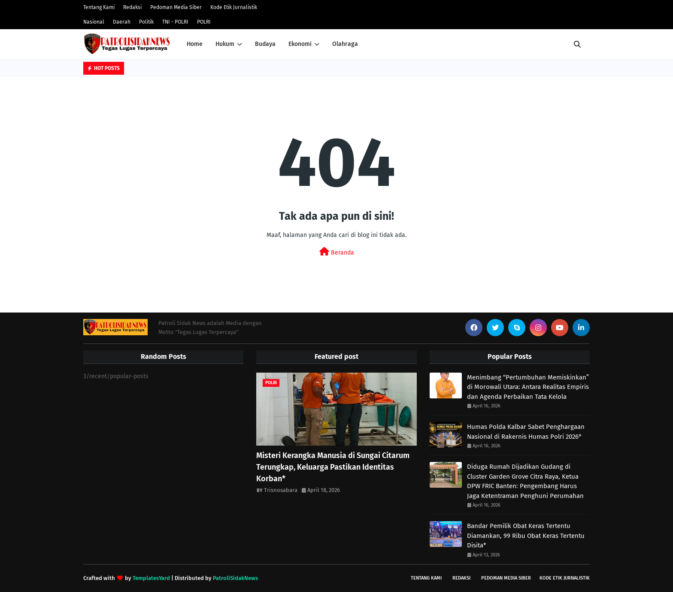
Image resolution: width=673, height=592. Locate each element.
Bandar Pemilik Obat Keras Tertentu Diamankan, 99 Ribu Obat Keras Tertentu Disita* (526, 535)
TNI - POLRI (175, 22)
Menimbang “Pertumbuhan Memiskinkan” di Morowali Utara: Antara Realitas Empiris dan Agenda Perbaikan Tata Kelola (528, 387)
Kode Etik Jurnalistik (233, 7)
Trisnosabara (280, 490)
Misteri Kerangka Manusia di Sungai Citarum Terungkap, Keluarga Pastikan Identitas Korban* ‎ (332, 467)
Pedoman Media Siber (176, 7)
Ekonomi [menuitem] (300, 44)
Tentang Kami (99, 7)
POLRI (204, 22)
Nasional (93, 22)
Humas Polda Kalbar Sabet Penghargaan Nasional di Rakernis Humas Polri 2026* (526, 431)
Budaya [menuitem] (265, 44)
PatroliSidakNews (235, 578)
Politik (146, 22)
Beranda (336, 251)
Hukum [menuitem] (224, 44)
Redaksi (132, 7)
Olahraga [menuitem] (345, 44)
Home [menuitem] (195, 44)
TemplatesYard (151, 578)
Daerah (121, 22)
